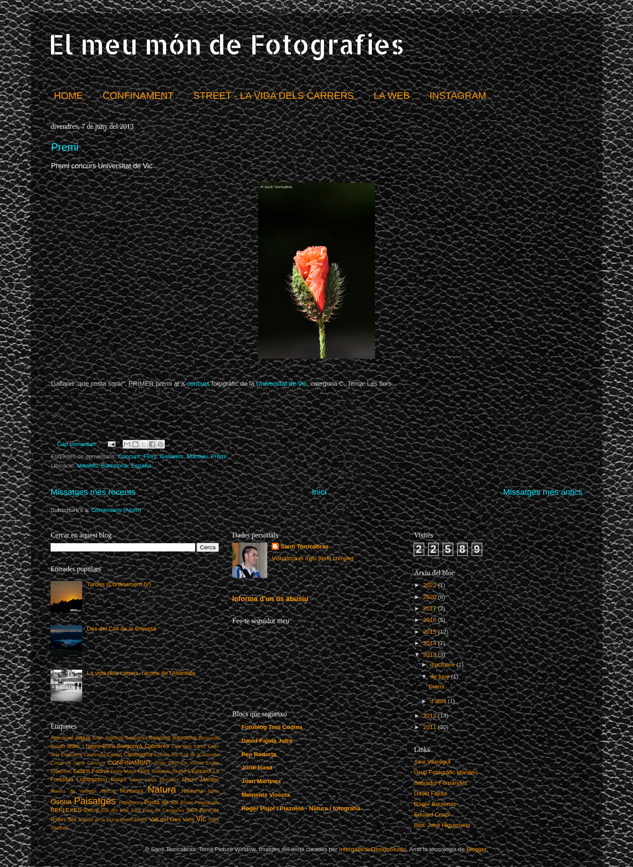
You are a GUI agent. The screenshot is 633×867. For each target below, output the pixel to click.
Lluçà (150, 779)
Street (126, 819)
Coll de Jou (166, 754)
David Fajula (430, 793)
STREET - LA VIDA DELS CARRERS (273, 95)
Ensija (212, 762)
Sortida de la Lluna (98, 819)
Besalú (58, 746)
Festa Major (123, 771)
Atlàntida (114, 737)
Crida (160, 762)
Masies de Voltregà (74, 791)
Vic (201, 819)
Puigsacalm (207, 802)
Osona (61, 801)
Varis (189, 819)
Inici (319, 492)
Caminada (94, 754)
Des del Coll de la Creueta (121, 628)
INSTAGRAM (457, 95)
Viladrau (59, 828)
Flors (149, 456)
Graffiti (179, 771)
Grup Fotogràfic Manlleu (446, 772)
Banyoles (160, 738)
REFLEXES (66, 810)
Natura (162, 789)
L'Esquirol (199, 771)
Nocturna (192, 791)
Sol (72, 819)
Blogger (476, 849)
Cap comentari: (78, 444)
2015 (430, 631)
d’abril (439, 701)
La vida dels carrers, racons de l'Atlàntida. (141, 673)
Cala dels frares (188, 746)
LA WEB (392, 95)
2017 (430, 608)
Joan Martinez (261, 781)
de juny (440, 676)
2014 (430, 643)
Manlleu (197, 456)
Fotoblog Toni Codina (271, 727)
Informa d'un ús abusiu (270, 598)
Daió (173, 762)
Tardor (141, 819)
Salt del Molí (115, 810)
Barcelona (184, 738)
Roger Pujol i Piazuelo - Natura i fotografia (300, 808)
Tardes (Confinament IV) (119, 584)
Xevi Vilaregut (432, 761)
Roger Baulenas (435, 804)
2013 (430, 654)
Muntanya (131, 791)
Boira (108, 746)
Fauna (100, 771)
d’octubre (443, 664)
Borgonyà (129, 746)
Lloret (136, 779)
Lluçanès (169, 779)
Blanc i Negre (83, 746)
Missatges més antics (542, 492)
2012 (430, 715)
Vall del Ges (165, 819)
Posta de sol (161, 802)
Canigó (114, 754)
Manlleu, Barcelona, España (114, 465)
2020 (430, 597)
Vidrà (213, 819)
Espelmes (61, 771)
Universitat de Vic (281, 383)
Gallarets (172, 456)
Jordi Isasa (257, 767)
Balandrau (136, 737)
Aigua (83, 737)
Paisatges (95, 800)
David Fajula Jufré (266, 740)
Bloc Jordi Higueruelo (442, 825)
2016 (430, 620)
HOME (68, 95)
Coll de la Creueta (199, 754)
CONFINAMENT (138, 95)
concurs (198, 383)
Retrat (91, 810)
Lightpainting (92, 779)
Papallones (130, 802)
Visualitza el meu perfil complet (312, 558)
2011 (430, 727)
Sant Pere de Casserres (157, 810)
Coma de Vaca (67, 762)
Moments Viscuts (265, 794)
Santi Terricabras (304, 546)
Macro (189, 779)
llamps (118, 779)
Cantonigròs (138, 754)
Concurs (129, 456)
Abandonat (62, 737)
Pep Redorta (258, 754)
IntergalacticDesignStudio (372, 849)
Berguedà (209, 737)
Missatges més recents (93, 492)
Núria (213, 791)
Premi (65, 147)
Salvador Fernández (441, 783)
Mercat (108, 791)
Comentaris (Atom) (116, 510)
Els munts (192, 762)
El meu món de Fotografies (226, 44)
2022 (430, 585)
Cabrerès (157, 746)
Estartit (81, 771)
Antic (98, 737)
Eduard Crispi (432, 814)
